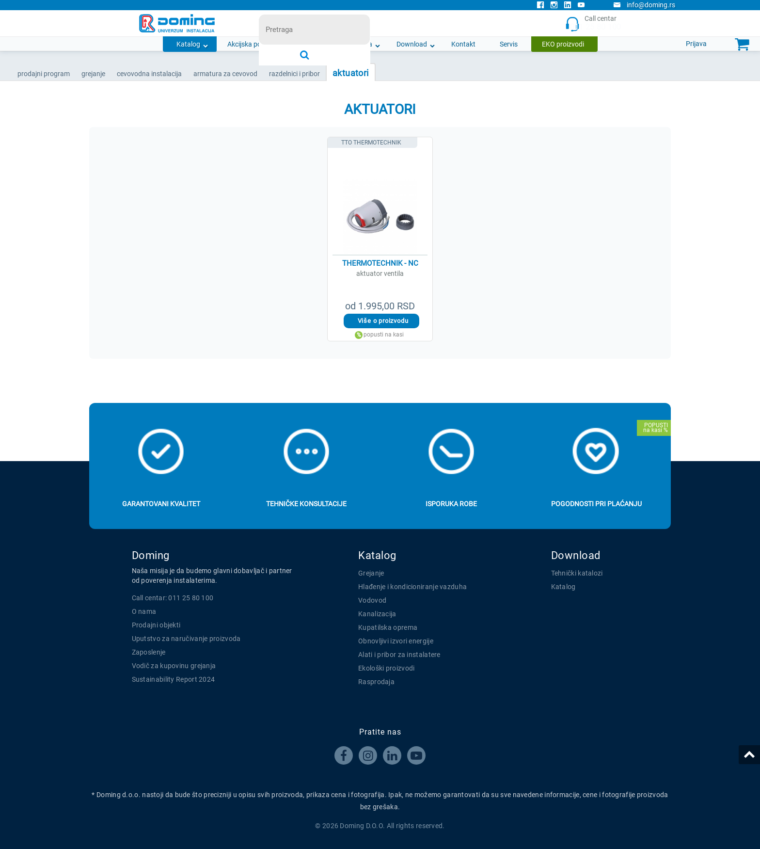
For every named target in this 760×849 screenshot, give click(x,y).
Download (411, 44)
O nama (360, 44)
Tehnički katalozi (577, 573)
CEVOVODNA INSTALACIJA (149, 74)
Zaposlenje (149, 652)
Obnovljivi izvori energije (395, 641)
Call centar (593, 23)
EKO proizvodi (563, 44)
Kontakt (463, 44)
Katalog (188, 44)
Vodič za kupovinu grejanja (174, 666)
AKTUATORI (350, 73)
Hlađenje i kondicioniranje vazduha (412, 587)
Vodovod (372, 600)
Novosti (312, 44)
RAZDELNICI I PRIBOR (294, 74)
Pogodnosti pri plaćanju (596, 504)
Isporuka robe (451, 504)
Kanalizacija (377, 614)
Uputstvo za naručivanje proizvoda (186, 638)
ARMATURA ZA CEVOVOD (225, 74)
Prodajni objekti (156, 625)
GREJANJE (93, 74)
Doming (151, 555)
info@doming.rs (644, 5)
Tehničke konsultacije (306, 504)
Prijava (696, 44)
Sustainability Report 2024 (173, 679)
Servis (509, 44)
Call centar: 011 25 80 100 (173, 598)
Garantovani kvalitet (161, 504)
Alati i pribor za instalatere (399, 654)
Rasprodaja (376, 682)
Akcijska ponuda (252, 44)
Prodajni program (43, 74)
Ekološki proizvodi (386, 668)
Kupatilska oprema (387, 627)
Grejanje (371, 573)
